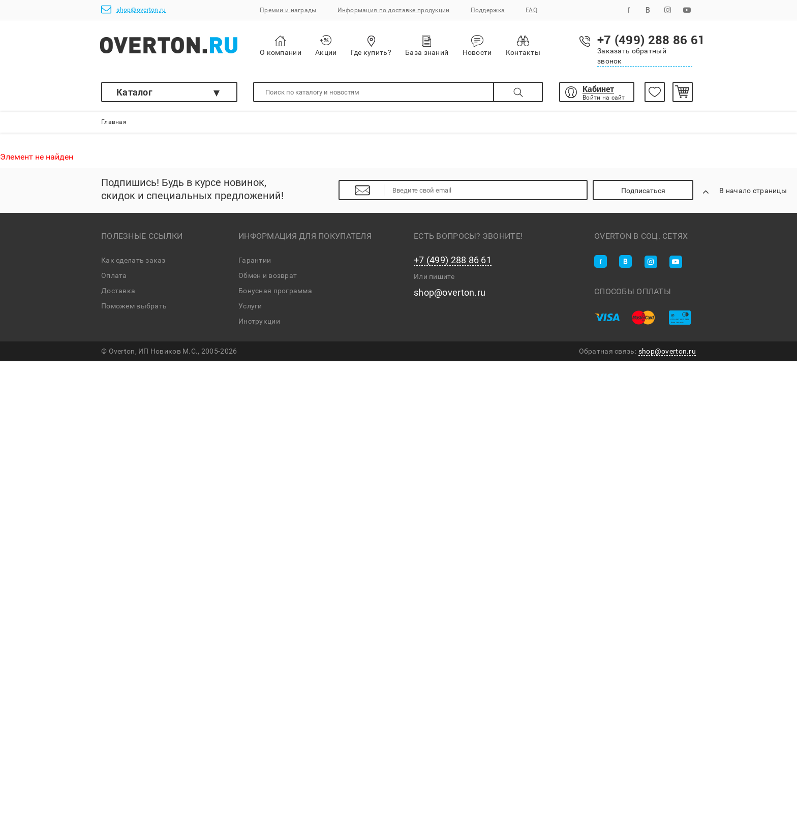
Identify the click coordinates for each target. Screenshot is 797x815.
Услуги (250, 306)
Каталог (134, 92)
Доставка (118, 291)
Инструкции (259, 321)
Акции (325, 45)
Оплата (114, 275)
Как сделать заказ (133, 260)
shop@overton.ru (133, 9)
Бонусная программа (275, 291)
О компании (280, 46)
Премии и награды (288, 10)
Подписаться (643, 190)
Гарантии (254, 260)
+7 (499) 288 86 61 (453, 260)
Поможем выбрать (134, 306)
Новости (477, 45)
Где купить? (371, 45)
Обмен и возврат (267, 275)
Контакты (523, 45)
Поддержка (488, 10)
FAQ (531, 10)
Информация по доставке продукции (394, 10)
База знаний (426, 45)
